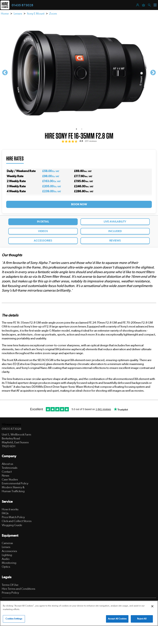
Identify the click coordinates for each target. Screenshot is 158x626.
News (5, 475)
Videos (43, 231)
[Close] (152, 606)
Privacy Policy (10, 592)
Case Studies (10, 479)
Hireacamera (11, 424)
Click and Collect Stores (16, 521)
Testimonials (9, 467)
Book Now (79, 204)
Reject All (141, 619)
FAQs (5, 513)
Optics (6, 566)
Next (153, 73)
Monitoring (9, 562)
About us (7, 463)
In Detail (43, 221)
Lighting (7, 555)
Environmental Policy (15, 483)
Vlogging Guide (12, 525)
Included (115, 231)
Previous (5, 73)
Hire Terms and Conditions (18, 588)
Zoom (53, 13)
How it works (10, 509)
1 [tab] (76, 129)
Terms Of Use (10, 584)
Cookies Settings (13, 619)
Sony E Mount (35, 13)
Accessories (43, 240)
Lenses (18, 13)
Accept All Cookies (117, 619)
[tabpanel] (79, 72)
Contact (7, 471)
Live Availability (115, 221)
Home (5, 13)
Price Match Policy (13, 517)
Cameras (7, 543)
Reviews (115, 240)
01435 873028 (22, 5)
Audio (6, 558)
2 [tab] (82, 129)
